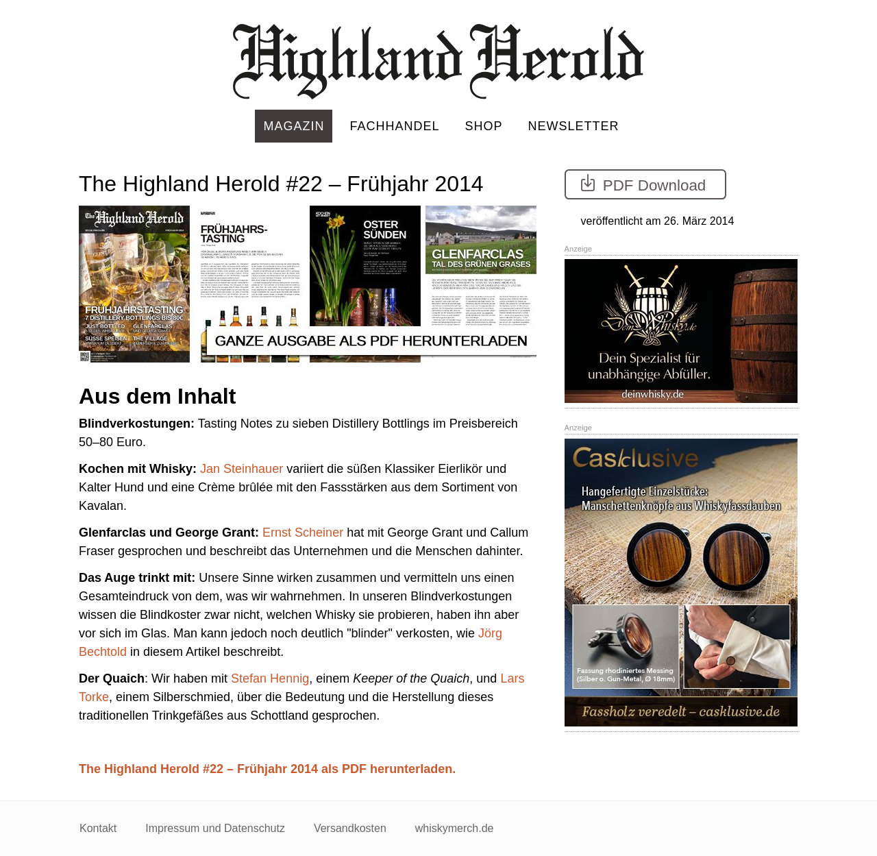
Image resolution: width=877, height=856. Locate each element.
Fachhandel (394, 126)
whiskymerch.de (454, 828)
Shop (484, 126)
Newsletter (573, 126)
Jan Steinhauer (241, 469)
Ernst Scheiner (302, 532)
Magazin (293, 126)
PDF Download (641, 183)
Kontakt (97, 828)
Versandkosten (350, 828)
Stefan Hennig (270, 678)
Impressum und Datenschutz (215, 828)
